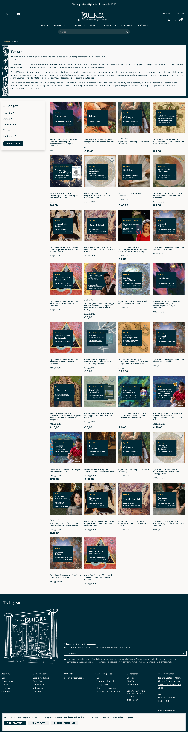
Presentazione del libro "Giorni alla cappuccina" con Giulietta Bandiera (99, 415)
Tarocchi (5, 685)
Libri (3, 678)
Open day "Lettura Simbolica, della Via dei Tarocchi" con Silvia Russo (99, 249)
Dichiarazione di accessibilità (109, 691)
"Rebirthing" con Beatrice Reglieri (130, 194)
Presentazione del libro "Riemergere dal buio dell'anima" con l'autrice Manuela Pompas (134, 249)
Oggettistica (7, 681)
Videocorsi (38, 688)
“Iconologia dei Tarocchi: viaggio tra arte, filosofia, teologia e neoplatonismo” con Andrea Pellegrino (99, 306)
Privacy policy (101, 685)
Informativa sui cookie (106, 688)
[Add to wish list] (78, 106)
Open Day (37, 681)
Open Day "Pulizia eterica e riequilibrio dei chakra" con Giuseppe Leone (97, 195)
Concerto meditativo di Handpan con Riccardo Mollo (65, 470)
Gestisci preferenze (64, 723)
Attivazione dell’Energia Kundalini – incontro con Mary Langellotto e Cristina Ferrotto (133, 361)
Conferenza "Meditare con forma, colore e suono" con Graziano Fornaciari (168, 195)
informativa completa (122, 717)
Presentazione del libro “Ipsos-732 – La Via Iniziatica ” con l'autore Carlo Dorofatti (132, 415)
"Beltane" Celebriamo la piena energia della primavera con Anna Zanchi (100, 141)
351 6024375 (132, 685)
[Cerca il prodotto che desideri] (91, 31)
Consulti (37, 691)
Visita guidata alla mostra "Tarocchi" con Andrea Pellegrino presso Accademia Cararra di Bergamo (65, 416)
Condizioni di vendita (105, 681)
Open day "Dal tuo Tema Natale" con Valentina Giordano (133, 302)
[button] (23, 112)
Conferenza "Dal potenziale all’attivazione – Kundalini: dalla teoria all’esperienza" (168, 141)
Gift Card (5, 691)
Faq (97, 678)
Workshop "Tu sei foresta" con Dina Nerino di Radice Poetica (64, 524)
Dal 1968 (166, 14)
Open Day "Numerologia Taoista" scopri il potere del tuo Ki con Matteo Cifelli (65, 249)
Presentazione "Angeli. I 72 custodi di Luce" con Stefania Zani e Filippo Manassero (97, 361)
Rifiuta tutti (38, 723)
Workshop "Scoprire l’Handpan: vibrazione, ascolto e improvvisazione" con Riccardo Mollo (168, 416)
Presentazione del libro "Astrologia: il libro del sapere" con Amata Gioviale (64, 195)
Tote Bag (5, 688)
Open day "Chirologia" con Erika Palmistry (133, 142)
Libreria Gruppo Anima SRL (171, 681)
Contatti (180, 14)
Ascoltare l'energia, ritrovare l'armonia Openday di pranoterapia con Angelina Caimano (63, 142)
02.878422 (131, 681)
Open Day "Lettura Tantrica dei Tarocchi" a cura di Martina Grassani (64, 303)
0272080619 (132, 697)
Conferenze (38, 685)
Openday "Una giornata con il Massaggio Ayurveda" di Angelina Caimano (168, 523)
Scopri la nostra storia (74, 678)
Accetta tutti (15, 723)
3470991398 (132, 700)
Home (7, 41)
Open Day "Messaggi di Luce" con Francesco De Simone (168, 248)
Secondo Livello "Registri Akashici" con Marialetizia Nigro (99, 470)
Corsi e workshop (41, 678)
